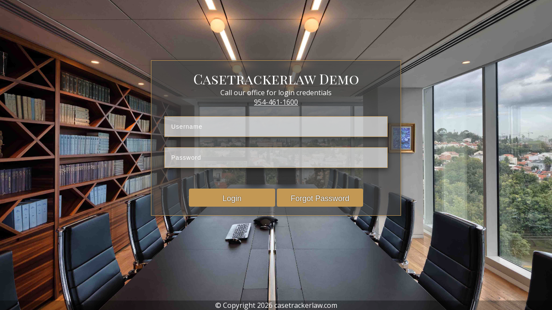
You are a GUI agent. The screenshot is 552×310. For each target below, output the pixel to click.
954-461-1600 (276, 102)
